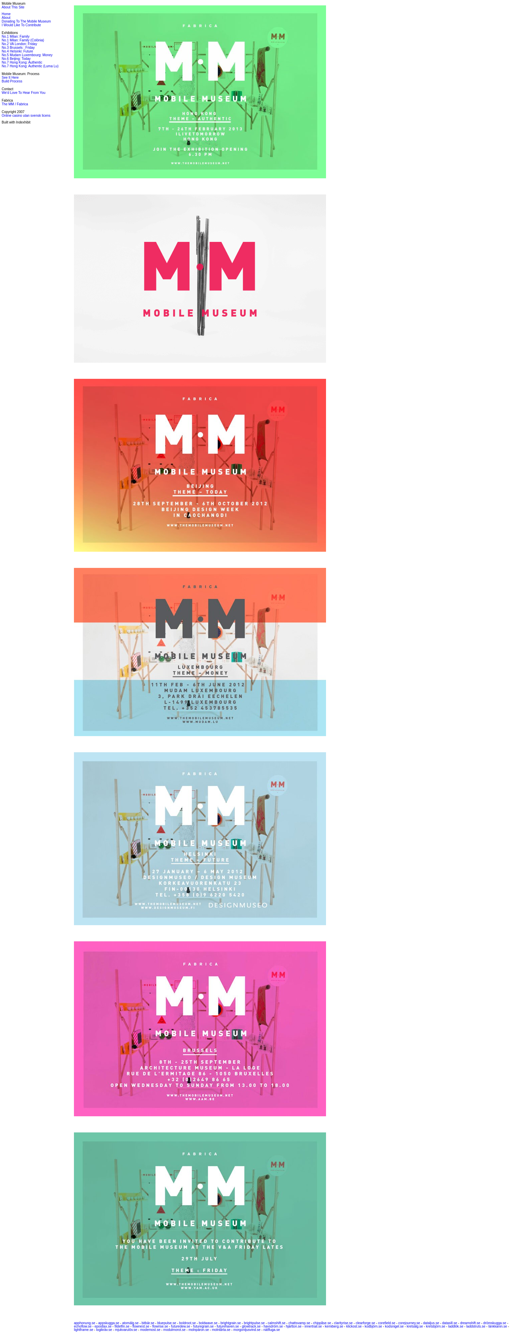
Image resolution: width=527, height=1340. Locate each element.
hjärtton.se (293, 1326)
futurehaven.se (228, 1326)
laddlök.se (455, 1326)
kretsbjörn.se (435, 1326)
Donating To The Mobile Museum (26, 21)
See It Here (10, 77)
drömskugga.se (494, 1323)
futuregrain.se (203, 1326)
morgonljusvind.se (246, 1330)
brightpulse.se (254, 1323)
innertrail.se (313, 1326)
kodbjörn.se (373, 1326)
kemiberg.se (334, 1326)
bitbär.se (147, 1323)
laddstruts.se (475, 1326)
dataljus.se (431, 1323)
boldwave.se (208, 1323)
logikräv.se (104, 1330)
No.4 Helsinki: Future (17, 51)
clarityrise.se (343, 1323)
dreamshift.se (470, 1323)
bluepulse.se (166, 1323)
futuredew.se (180, 1326)
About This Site (13, 7)
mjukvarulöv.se (126, 1330)
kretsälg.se (415, 1326)
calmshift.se (277, 1323)
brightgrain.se (230, 1323)
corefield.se (386, 1323)
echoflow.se (82, 1326)
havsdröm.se (273, 1326)
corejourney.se (409, 1323)
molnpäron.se (199, 1330)
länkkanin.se (497, 1326)
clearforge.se (365, 1323)
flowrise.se (160, 1326)
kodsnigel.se (394, 1326)
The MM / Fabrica (15, 104)
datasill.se (449, 1323)
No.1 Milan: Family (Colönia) (23, 40)
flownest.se (140, 1326)
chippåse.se (322, 1323)
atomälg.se (130, 1323)
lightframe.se (83, 1330)
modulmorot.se (174, 1330)
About (6, 18)
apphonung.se (84, 1323)
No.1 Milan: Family (16, 36)
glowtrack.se (251, 1326)
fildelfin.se (122, 1326)
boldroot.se (187, 1323)
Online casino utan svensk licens (26, 115)
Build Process (12, 81)
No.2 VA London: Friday (19, 44)
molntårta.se (221, 1330)
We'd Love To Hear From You (23, 93)
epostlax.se (103, 1326)
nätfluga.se (272, 1330)
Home (6, 14)
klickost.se (354, 1326)
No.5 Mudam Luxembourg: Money (27, 55)
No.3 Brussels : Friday (18, 47)
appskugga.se (108, 1323)
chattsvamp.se (299, 1323)
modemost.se (150, 1330)
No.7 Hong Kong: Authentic (22, 62)
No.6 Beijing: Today (16, 59)
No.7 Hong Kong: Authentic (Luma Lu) (30, 66)
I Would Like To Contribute (21, 25)
